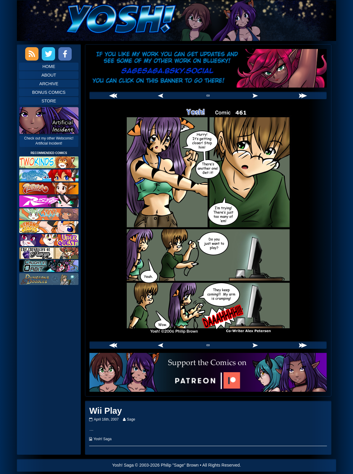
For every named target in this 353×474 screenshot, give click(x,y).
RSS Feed (31, 54)
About (48, 75)
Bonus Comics (48, 92)
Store (48, 101)
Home (48, 66)
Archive (48, 83)
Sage (130, 419)
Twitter (48, 54)
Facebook (65, 54)
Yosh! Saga (103, 439)
